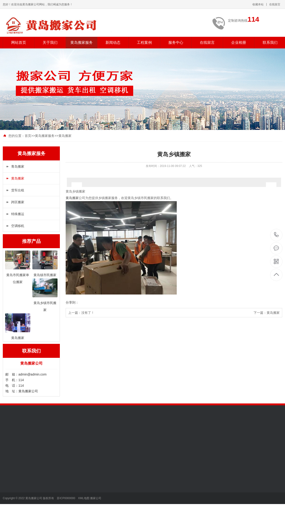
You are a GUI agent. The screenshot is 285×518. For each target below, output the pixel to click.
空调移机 (17, 226)
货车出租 (17, 190)
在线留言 (274, 4)
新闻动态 (112, 42)
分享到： (72, 302)
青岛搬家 (17, 166)
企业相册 (238, 42)
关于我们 (50, 42)
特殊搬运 (17, 214)
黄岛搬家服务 (81, 42)
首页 (28, 136)
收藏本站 (258, 4)
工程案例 (144, 42)
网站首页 (18, 42)
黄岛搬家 (64, 136)
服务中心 (175, 42)
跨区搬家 (17, 202)
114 (276, 235)
